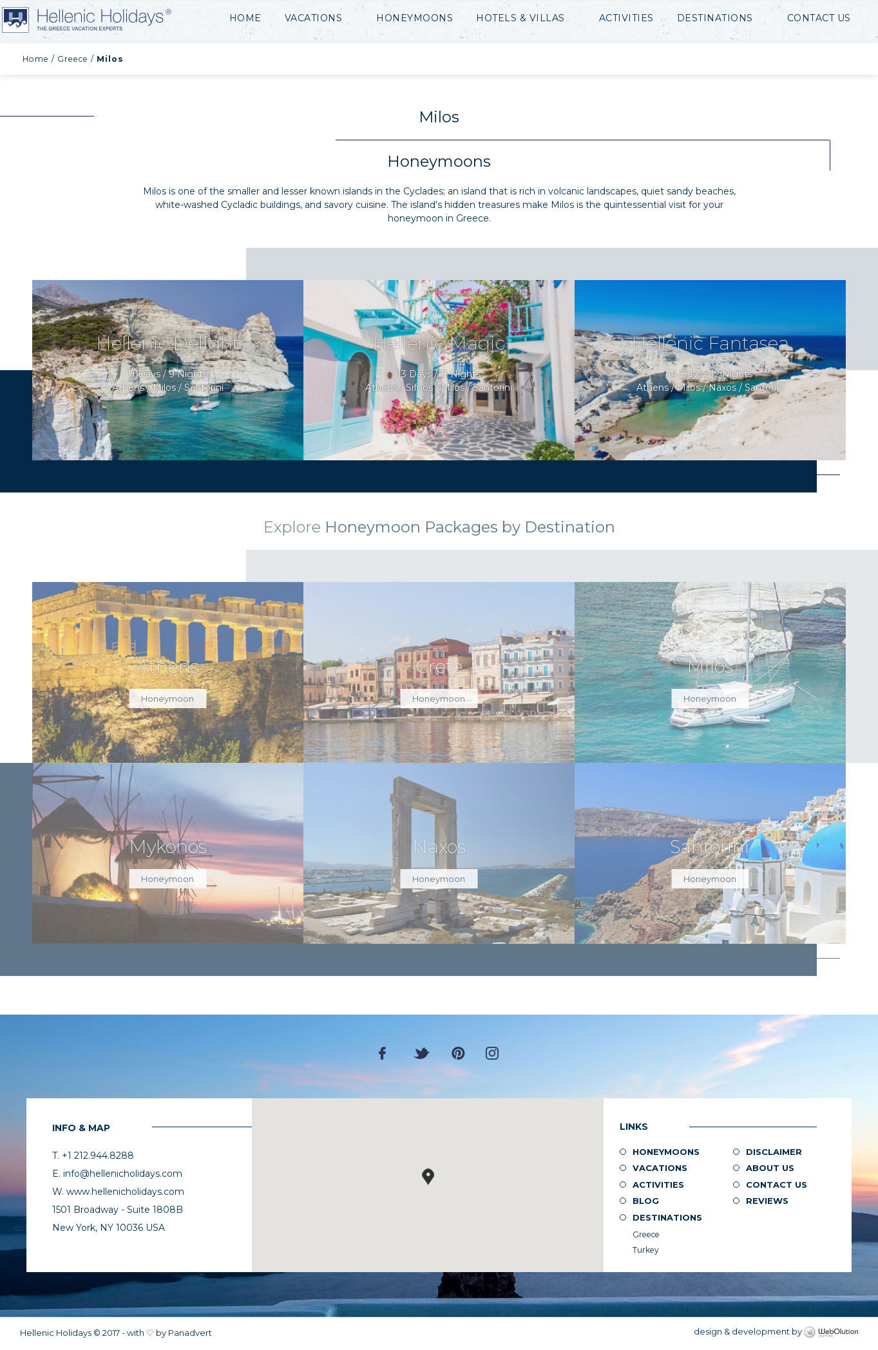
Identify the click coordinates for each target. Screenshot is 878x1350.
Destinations (715, 18)
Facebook (385, 1053)
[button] (427, 1176)
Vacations (314, 18)
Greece (72, 59)
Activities (626, 18)
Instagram (492, 1053)
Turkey (646, 1250)
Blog (646, 1200)
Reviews (767, 1200)
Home (245, 18)
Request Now (167, 370)
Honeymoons (414, 18)
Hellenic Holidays (111, 20)
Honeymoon (167, 698)
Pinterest (458, 1053)
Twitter (422, 1053)
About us (770, 1168)
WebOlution (831, 1332)
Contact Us (819, 18)
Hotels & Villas (520, 18)
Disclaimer (774, 1152)
